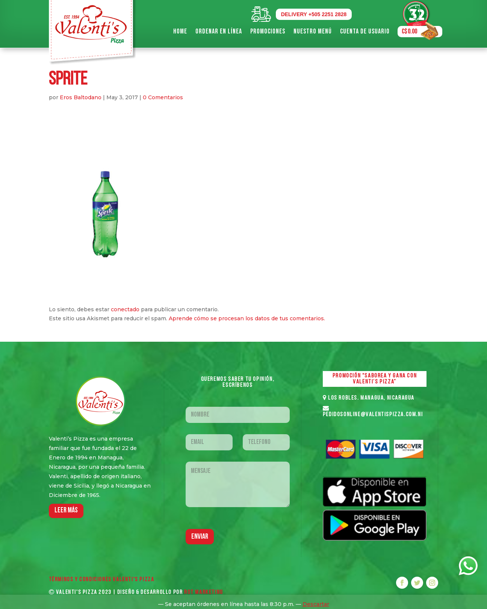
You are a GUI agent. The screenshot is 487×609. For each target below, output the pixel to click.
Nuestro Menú (312, 31)
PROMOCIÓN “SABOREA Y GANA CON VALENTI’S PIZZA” (375, 379)
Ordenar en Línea (218, 31)
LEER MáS (66, 510)
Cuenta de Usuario (365, 31)
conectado (125, 309)
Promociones (267, 31)
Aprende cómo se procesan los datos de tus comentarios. (247, 318)
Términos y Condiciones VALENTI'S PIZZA (101, 580)
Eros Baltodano (80, 97)
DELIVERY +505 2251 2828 (314, 14)
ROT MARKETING (203, 592)
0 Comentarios (163, 97)
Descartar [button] (315, 604)
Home (180, 31)
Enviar (199, 537)
